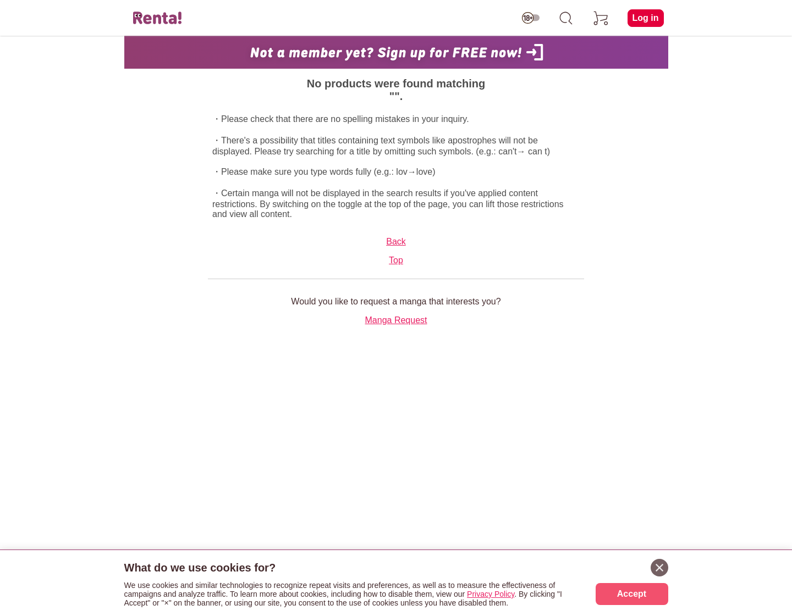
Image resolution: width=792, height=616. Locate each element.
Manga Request (396, 320)
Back (396, 241)
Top (396, 260)
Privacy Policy (490, 594)
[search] (566, 18)
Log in (645, 18)
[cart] (601, 18)
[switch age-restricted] (531, 18)
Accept (631, 593)
